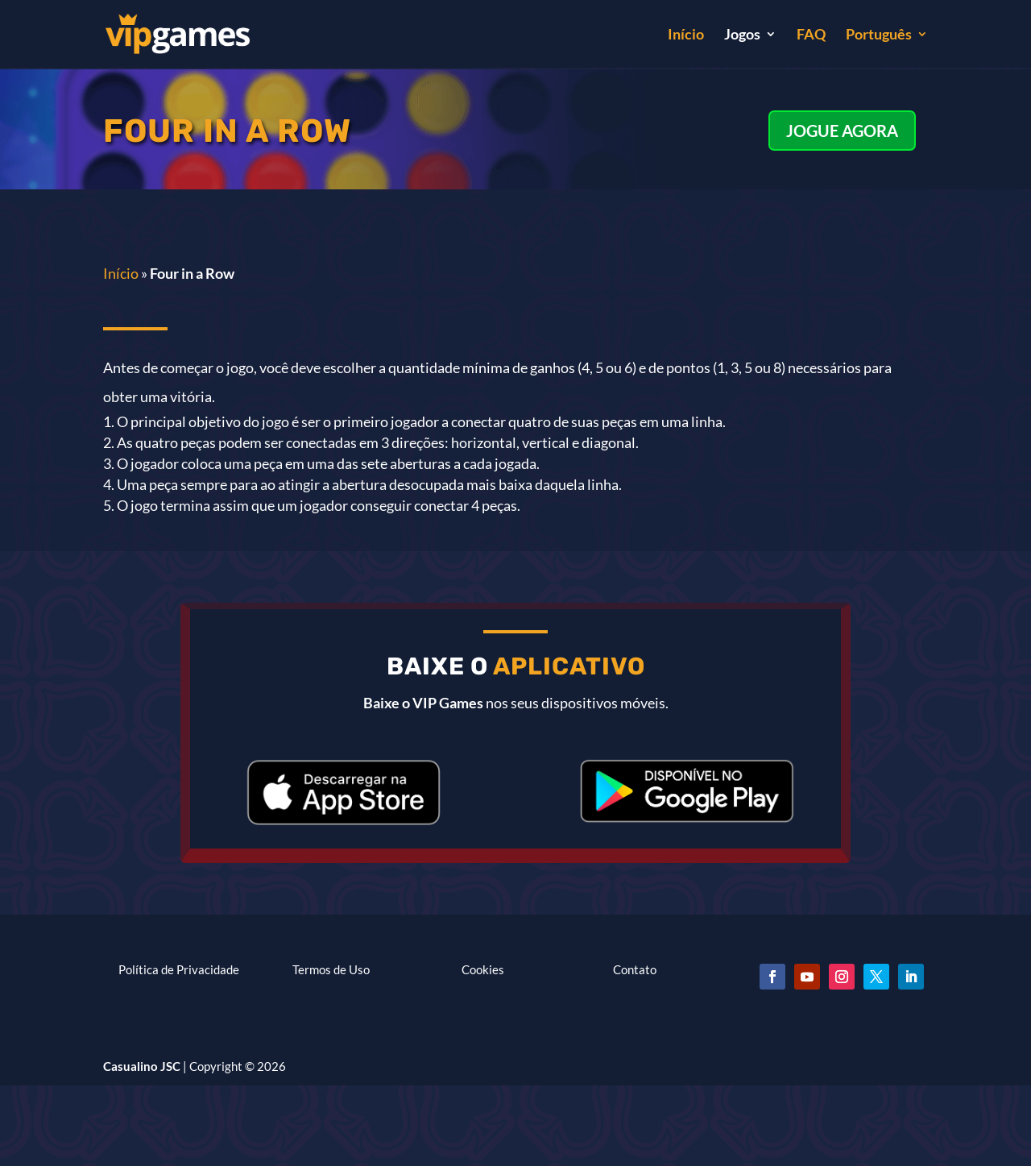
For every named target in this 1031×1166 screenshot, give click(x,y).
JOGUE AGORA (842, 130)
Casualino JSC (141, 1066)
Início (686, 35)
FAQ (811, 35)
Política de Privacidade (178, 969)
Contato (634, 969)
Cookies (483, 969)
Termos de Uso (331, 969)
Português (879, 35)
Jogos (742, 35)
